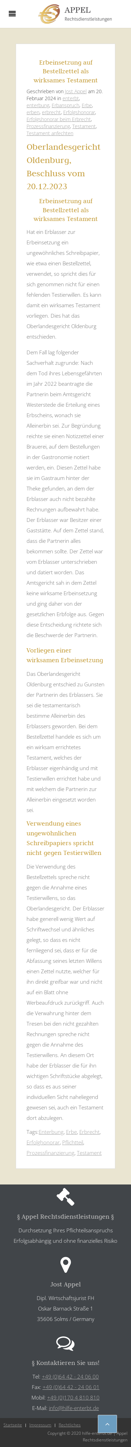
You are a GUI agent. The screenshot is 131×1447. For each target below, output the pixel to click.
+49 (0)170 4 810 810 (73, 1397)
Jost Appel (76, 91)
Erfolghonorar (43, 1142)
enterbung (38, 105)
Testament (84, 126)
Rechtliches (70, 1425)
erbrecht (51, 112)
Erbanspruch (65, 105)
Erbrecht (89, 1131)
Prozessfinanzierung (48, 126)
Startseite (12, 1425)
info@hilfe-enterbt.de (74, 1407)
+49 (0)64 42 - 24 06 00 (70, 1376)
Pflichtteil (72, 1142)
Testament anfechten (50, 133)
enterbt (71, 98)
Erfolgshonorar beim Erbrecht (59, 119)
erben (33, 112)
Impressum (40, 1425)
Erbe (87, 105)
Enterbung (51, 1131)
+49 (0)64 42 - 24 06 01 (71, 1386)
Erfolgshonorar (79, 112)
